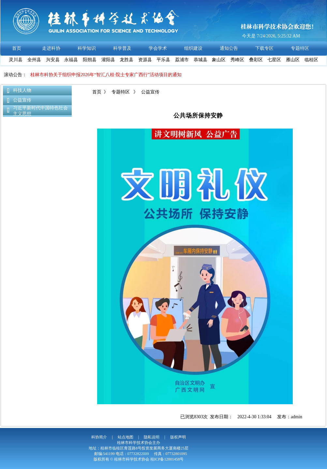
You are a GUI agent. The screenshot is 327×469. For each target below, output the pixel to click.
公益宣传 (22, 100)
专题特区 (121, 92)
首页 (96, 92)
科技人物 (22, 90)
